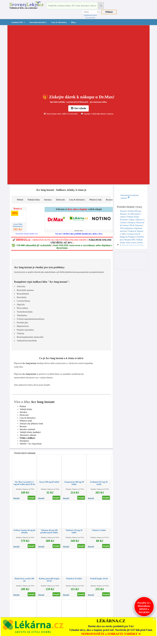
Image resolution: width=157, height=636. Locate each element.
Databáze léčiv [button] (18, 22)
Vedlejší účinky (33, 200)
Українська (88, 15)
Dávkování (60, 200)
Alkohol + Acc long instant (31, 444)
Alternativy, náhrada (28, 435)
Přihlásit (109, 12)
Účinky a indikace (27, 438)
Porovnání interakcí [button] (38, 22)
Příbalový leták (95, 200)
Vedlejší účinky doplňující (30, 432)
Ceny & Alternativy (59, 22)
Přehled (20, 200)
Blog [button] (73, 22)
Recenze (109, 200)
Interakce (48, 200)
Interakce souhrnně (27, 429)
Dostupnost (24, 441)
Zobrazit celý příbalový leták (31, 424)
